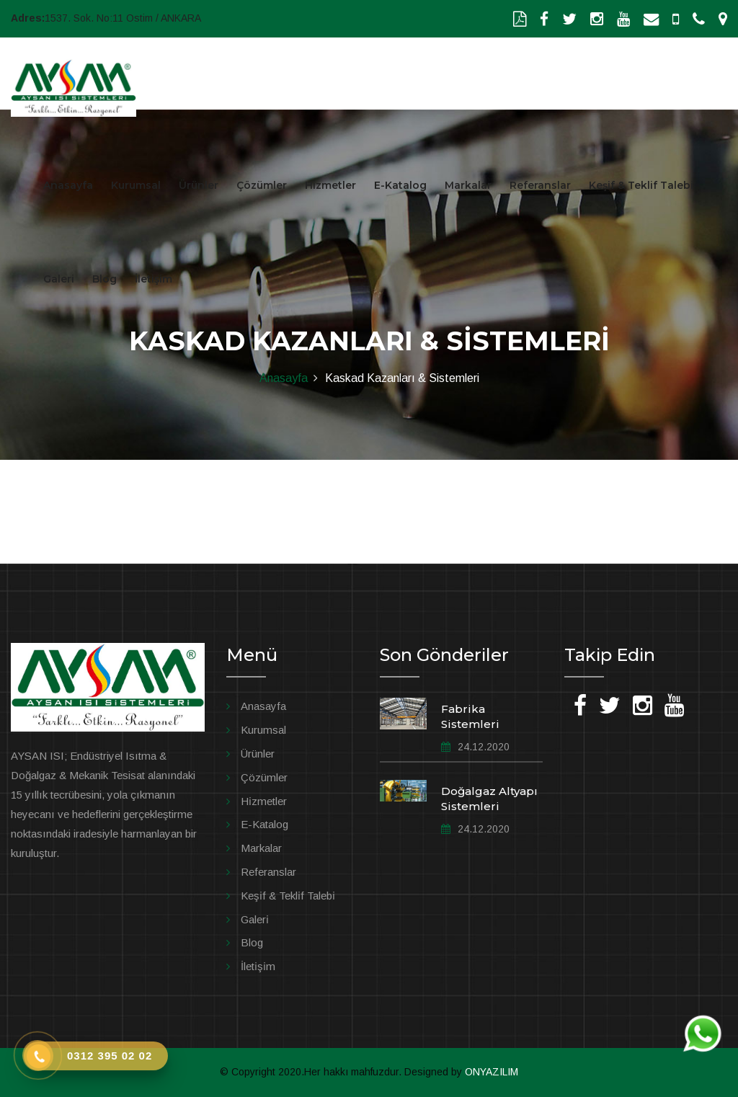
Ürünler (198, 185)
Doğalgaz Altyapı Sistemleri (489, 798)
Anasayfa (68, 185)
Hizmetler (330, 185)
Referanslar (540, 185)
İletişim (153, 278)
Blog (104, 278)
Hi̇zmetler (264, 801)
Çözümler (261, 185)
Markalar (468, 185)
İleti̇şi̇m (258, 966)
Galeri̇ (255, 919)
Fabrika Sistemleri (470, 716)
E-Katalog (400, 185)
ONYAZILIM (491, 1072)
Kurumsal (136, 185)
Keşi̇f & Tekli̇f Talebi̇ (288, 895)
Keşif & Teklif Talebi (641, 185)
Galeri (58, 278)
